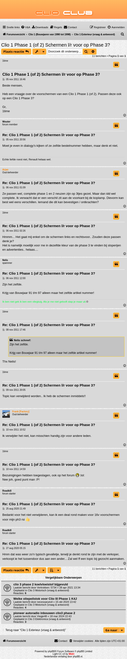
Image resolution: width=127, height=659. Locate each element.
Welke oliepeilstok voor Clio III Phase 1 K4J (45, 598)
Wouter (6, 121)
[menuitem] (25, 27)
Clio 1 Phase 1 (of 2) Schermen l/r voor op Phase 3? (55, 44)
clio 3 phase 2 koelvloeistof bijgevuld (40, 584)
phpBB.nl (77, 656)
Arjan (5, 169)
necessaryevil (45, 601)
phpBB (51, 651)
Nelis (5, 260)
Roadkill (7, 490)
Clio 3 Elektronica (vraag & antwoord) (49, 619)
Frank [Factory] (20, 411)
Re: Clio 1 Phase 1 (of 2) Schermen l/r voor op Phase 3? (48, 135)
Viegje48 (42, 616)
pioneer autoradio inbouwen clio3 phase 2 (44, 613)
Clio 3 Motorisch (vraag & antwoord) (48, 590)
